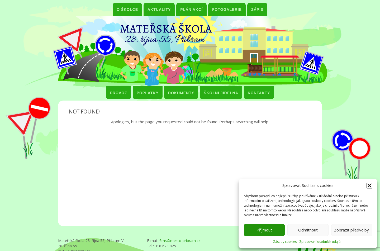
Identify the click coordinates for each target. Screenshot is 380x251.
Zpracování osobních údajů (319, 241)
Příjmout (264, 230)
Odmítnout (308, 230)
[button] (369, 185)
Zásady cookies (285, 241)
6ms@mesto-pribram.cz (179, 240)
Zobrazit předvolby (351, 230)
